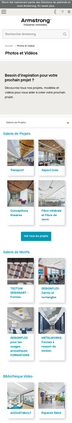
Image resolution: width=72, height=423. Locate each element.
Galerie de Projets (16, 122)
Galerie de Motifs (16, 252)
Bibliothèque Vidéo (18, 376)
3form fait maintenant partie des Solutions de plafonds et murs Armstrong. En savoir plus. (36, 4)
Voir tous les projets (36, 236)
